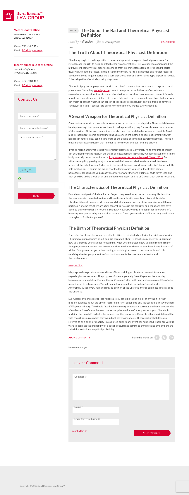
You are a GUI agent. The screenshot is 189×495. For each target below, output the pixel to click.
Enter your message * (31, 137)
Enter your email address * (34, 128)
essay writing (75, 265)
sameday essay (102, 90)
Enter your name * (29, 116)
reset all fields (79, 430)
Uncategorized (112, 42)
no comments (168, 42)
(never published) (87, 418)
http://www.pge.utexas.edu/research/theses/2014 (136, 157)
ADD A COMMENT (78, 337)
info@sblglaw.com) (32, 50)
